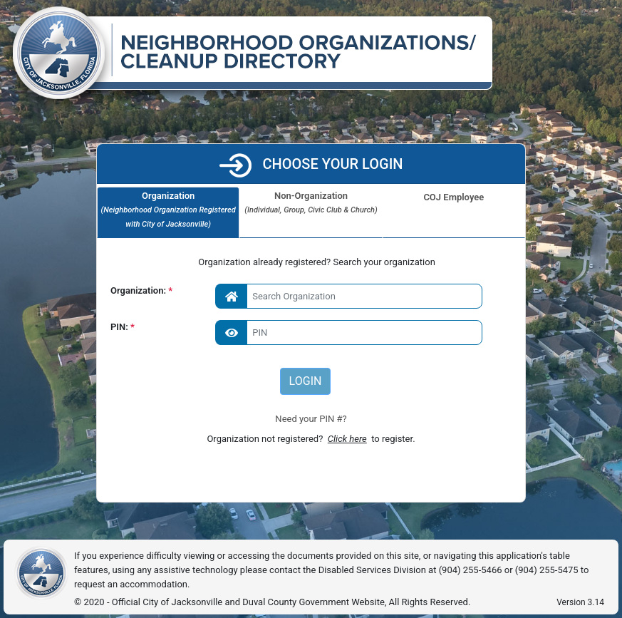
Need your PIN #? (310, 418)
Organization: (138, 290)
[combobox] (349, 296)
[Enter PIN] (349, 332)
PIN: (120, 326)
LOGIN (305, 381)
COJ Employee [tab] (453, 197)
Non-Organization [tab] (311, 203)
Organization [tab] (168, 211)
